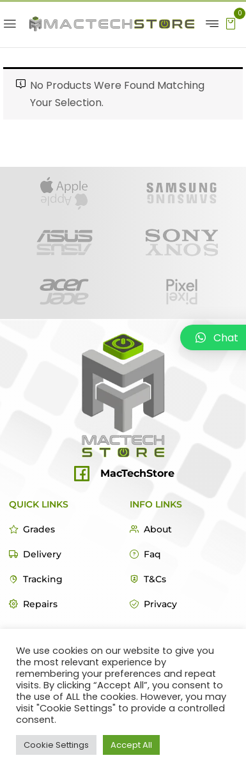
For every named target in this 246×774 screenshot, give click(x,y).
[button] (230, 22)
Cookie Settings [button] (56, 745)
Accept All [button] (131, 745)
